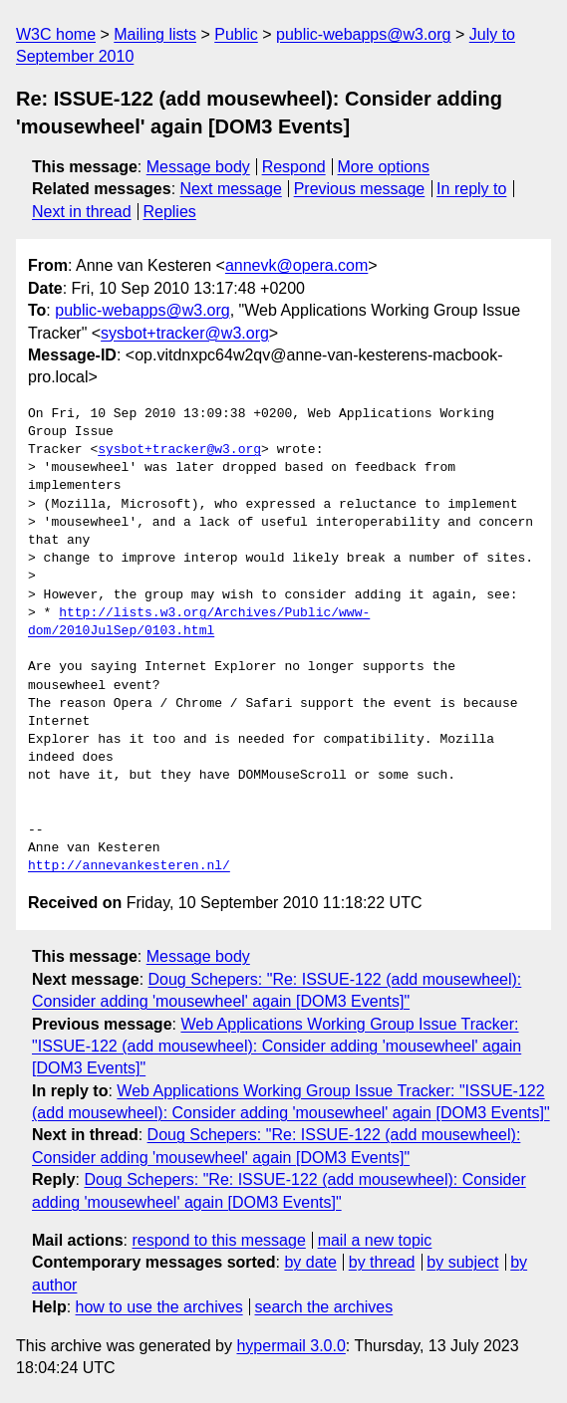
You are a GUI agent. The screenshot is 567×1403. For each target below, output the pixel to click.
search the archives (324, 1306)
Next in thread (82, 211)
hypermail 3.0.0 (290, 1345)
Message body (198, 166)
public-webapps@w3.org (363, 34)
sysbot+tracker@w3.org (185, 333)
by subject (462, 1262)
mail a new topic (375, 1240)
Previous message (359, 188)
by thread (382, 1262)
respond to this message (218, 1240)
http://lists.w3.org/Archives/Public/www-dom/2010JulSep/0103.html (199, 622)
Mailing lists (155, 34)
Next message (231, 188)
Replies (168, 211)
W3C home (56, 34)
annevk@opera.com (296, 265)
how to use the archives (159, 1306)
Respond (294, 166)
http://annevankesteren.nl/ (129, 866)
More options (384, 166)
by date (310, 1262)
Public (236, 34)
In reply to (471, 188)
